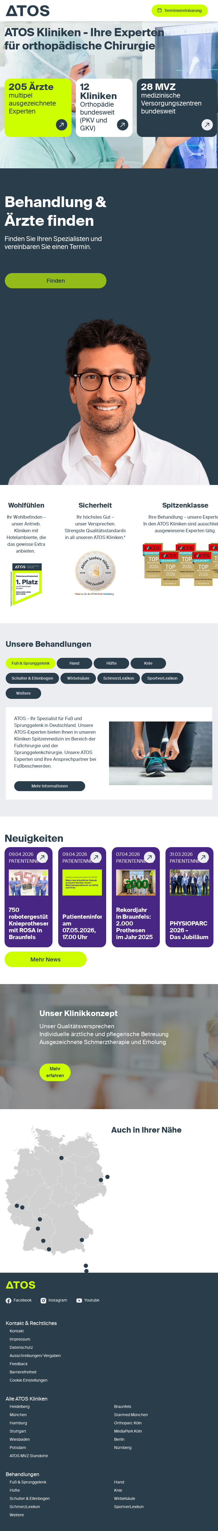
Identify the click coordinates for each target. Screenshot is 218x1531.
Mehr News (45, 959)
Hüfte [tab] (111, 663)
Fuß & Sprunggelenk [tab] (30, 663)
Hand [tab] (74, 663)
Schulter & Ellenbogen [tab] (32, 678)
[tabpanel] (109, 753)
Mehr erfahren (55, 1072)
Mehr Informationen (50, 786)
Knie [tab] (148, 663)
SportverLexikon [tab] (162, 678)
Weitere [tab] (23, 693)
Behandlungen (22, 1474)
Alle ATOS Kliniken (26, 1399)
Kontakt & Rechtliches (31, 1323)
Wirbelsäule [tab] (78, 678)
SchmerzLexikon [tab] (118, 678)
